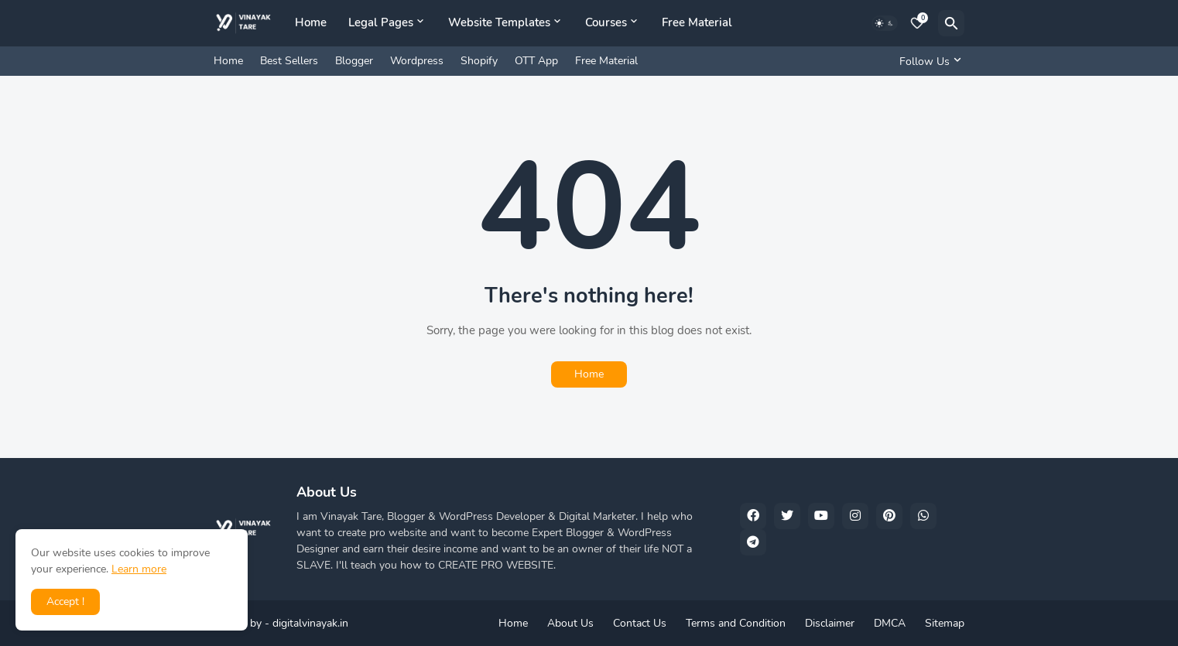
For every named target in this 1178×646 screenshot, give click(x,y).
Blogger (354, 60)
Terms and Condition (736, 623)
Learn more (138, 569)
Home (311, 22)
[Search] (951, 23)
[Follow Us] (928, 61)
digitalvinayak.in (310, 623)
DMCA (890, 623)
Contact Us (639, 623)
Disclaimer (829, 623)
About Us (570, 623)
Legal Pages (380, 22)
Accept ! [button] (65, 601)
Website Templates (499, 22)
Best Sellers (289, 60)
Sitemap (944, 623)
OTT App (536, 60)
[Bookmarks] (917, 23)
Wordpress (416, 60)
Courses (606, 22)
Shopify (479, 60)
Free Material (697, 22)
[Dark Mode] (885, 23)
